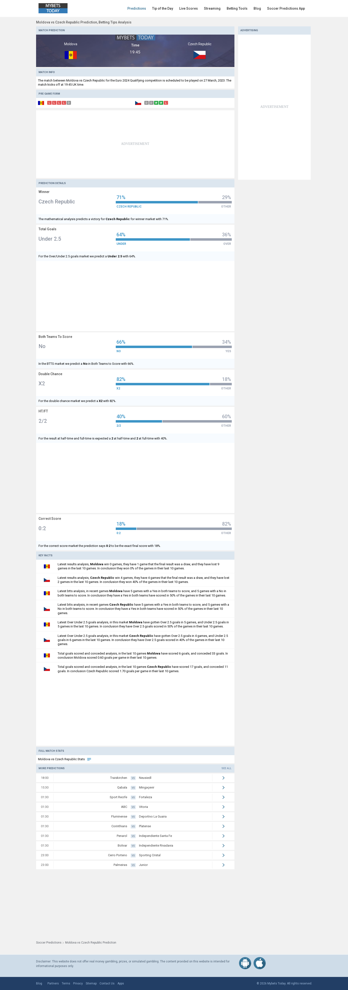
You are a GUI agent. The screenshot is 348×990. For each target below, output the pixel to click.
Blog (257, 8)
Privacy (78, 983)
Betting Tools (237, 8)
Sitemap (91, 983)
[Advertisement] (135, 144)
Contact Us (107, 983)
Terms (66, 983)
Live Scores (188, 8)
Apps (120, 983)
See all (227, 768)
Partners (53, 983)
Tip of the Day (162, 8)
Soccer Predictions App (286, 8)
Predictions (136, 8)
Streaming (212, 8)
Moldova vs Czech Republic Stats (65, 759)
